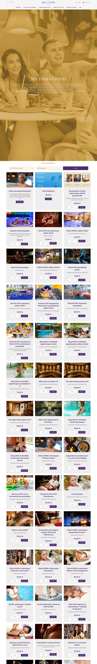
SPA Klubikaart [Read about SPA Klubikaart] (48, 191)
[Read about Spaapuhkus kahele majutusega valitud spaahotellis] (77, 187)
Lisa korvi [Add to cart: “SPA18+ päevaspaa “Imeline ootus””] (24, 616)
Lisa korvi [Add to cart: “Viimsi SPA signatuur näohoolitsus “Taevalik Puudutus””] (82, 619)
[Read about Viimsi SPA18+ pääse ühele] (77, 226)
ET (7, 2)
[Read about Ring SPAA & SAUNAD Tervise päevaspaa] (77, 415)
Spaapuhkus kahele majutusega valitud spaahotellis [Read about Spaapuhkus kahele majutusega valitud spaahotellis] (77, 193)
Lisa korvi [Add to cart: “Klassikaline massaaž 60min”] (53, 654)
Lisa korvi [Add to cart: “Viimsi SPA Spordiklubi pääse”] (82, 280)
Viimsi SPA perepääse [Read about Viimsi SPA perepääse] (20, 267)
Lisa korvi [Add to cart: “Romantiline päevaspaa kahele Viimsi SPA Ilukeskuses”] (53, 544)
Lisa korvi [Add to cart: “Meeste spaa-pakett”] (24, 540)
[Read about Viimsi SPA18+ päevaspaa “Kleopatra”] (48, 564)
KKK (80, 7)
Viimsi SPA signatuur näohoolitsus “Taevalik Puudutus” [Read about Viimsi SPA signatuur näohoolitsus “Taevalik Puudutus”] (77, 606)
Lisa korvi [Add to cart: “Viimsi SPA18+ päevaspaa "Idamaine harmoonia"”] (24, 580)
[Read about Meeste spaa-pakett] (19, 526)
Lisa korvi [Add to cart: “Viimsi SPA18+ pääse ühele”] (82, 241)
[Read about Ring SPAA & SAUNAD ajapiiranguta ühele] (48, 337)
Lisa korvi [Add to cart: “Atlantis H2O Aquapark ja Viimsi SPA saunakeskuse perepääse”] (24, 358)
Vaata (72, 207)
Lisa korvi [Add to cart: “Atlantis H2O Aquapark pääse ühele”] (24, 316)
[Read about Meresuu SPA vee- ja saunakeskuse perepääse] (19, 490)
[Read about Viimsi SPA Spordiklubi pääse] (77, 263)
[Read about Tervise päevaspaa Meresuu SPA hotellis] (48, 600)
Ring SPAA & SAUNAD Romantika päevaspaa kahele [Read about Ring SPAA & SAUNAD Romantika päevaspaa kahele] (20, 458)
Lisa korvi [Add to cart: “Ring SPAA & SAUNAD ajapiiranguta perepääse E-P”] (24, 396)
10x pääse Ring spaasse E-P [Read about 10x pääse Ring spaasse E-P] (20, 420)
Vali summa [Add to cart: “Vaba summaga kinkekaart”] (19, 201)
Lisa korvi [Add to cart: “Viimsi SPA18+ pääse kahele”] (53, 277)
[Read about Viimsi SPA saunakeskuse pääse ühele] (48, 226)
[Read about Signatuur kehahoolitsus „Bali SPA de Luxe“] (19, 638)
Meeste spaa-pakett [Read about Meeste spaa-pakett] (20, 530)
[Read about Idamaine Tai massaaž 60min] (77, 638)
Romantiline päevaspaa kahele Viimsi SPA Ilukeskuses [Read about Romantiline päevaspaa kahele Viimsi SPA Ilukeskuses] (48, 532)
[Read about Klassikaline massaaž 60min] (48, 638)
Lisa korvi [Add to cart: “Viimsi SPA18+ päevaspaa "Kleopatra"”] (53, 580)
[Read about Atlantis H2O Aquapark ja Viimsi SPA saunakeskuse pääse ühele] (48, 299)
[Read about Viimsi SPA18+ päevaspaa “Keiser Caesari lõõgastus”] (77, 564)
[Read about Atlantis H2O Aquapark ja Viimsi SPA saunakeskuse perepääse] (19, 337)
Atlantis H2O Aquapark (29, 7)
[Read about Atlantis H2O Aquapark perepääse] (77, 299)
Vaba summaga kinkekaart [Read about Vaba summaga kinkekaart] (20, 191)
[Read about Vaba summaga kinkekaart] (19, 187)
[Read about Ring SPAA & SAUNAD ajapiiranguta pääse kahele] (77, 337)
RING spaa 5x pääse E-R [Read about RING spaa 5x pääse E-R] (48, 381)
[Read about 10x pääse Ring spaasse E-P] (19, 415)
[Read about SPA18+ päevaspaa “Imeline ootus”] (19, 600)
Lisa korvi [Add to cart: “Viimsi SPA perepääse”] (24, 277)
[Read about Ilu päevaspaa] (77, 490)
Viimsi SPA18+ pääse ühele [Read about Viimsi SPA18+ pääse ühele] (77, 231)
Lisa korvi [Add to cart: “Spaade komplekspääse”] (24, 244)
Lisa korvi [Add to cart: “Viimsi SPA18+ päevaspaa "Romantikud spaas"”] (82, 542)
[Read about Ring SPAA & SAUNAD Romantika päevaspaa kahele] (19, 451)
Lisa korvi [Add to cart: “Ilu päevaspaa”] (82, 504)
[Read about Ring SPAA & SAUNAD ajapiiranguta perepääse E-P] (19, 377)
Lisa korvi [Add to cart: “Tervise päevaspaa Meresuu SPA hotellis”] (53, 616)
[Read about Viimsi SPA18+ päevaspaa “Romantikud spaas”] (77, 526)
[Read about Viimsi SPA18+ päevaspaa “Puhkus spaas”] (48, 451)
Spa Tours (48, 3)
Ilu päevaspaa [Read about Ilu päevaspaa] (77, 494)
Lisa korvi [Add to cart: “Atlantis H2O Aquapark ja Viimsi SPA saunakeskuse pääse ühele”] (53, 318)
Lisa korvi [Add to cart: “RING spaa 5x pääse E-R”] (53, 391)
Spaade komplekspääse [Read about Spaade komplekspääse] (20, 231)
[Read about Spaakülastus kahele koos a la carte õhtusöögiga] (77, 451)
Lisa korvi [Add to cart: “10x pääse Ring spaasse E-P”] (24, 430)
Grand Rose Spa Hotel (45, 7)
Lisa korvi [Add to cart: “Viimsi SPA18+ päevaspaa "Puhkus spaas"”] (53, 468)
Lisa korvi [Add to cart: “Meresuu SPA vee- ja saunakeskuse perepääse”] (24, 506)
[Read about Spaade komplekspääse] (19, 226)
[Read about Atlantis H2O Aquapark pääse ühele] (19, 299)
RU (12, 2)
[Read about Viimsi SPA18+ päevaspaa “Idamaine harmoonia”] (19, 564)
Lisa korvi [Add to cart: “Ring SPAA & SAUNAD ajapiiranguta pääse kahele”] (82, 354)
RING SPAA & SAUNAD (71, 7)
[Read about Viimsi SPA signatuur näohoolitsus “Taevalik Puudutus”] (77, 600)
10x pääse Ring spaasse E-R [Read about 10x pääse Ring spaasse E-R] (77, 381)
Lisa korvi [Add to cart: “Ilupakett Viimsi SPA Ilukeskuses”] (53, 506)
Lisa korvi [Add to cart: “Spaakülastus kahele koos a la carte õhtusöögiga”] (82, 468)
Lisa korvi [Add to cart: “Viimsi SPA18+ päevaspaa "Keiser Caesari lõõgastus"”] (82, 580)
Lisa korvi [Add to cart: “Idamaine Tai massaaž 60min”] (82, 655)
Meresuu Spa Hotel (58, 7)
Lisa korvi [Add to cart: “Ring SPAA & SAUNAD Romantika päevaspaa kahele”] (24, 470)
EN (10, 2)
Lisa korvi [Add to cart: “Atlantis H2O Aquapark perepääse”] (82, 315)
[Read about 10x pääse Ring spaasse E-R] (77, 377)
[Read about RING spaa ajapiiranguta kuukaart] (48, 415)
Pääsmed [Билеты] (76, 168)
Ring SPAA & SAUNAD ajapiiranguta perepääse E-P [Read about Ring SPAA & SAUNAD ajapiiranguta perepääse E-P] (20, 384)
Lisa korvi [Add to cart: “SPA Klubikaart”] (48, 198)
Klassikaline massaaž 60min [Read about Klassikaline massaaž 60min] (48, 643)
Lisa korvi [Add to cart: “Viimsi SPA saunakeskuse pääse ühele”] (53, 243)
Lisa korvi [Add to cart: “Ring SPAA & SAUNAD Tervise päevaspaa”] (82, 432)
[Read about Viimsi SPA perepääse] (19, 263)
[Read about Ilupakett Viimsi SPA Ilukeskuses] (48, 490)
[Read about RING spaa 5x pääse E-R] (48, 377)
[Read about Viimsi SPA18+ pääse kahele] (48, 263)
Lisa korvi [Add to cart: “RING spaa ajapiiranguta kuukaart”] (53, 432)
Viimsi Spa (18, 7)
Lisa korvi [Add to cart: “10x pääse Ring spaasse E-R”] (82, 391)
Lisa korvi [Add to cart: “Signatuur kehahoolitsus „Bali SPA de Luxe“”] (24, 655)
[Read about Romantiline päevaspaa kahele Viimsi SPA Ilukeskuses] (48, 526)
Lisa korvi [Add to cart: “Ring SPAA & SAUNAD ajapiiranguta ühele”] (53, 354)
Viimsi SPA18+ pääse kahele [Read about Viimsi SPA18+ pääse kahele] (48, 267)
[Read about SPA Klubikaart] (48, 187)
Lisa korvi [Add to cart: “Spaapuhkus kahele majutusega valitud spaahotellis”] (82, 207)
